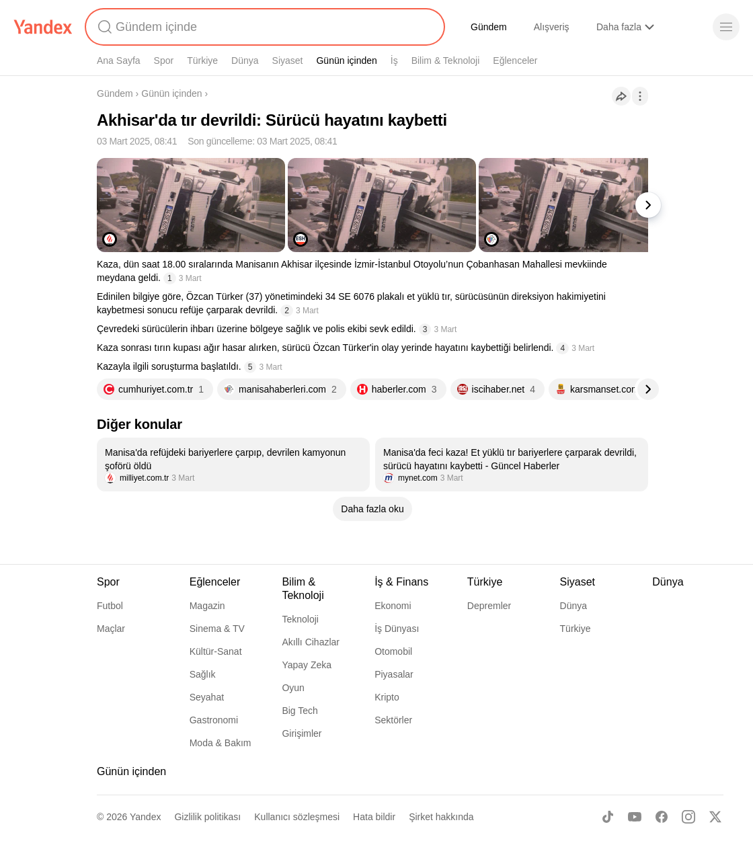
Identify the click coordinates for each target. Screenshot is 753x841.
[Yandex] (43, 27)
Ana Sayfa (119, 60)
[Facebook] (661, 817)
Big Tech (299, 710)
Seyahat (207, 697)
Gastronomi (214, 720)
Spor (164, 60)
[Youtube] (634, 817)
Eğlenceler (515, 60)
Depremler (489, 605)
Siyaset (287, 60)
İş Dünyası (396, 628)
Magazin (207, 605)
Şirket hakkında (441, 816)
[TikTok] (608, 817)
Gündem (489, 27)
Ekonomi (392, 605)
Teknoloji (300, 619)
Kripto (386, 697)
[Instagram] (688, 817)
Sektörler (393, 720)
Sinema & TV (217, 628)
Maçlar (111, 628)
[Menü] (726, 26)
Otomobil (393, 651)
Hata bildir (374, 816)
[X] (715, 817)
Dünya (244, 60)
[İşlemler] (640, 96)
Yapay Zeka (306, 664)
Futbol (110, 605)
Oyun (293, 687)
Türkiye (202, 60)
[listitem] (233, 464)
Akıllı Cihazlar (311, 642)
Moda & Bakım (220, 742)
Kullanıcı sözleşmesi (297, 816)
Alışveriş (551, 27)
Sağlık (203, 674)
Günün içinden (346, 60)
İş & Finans (401, 582)
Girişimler (301, 733)
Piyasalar (393, 674)
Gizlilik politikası (207, 816)
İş (394, 60)
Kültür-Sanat (216, 651)
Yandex (145, 816)
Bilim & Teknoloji (445, 60)
